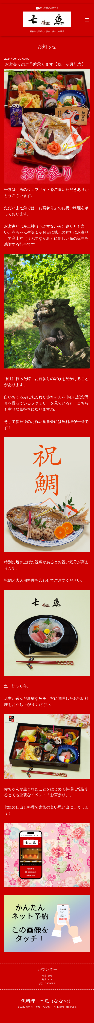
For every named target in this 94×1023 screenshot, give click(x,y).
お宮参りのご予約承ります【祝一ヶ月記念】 (45, 64)
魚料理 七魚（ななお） (47, 1001)
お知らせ (47, 46)
